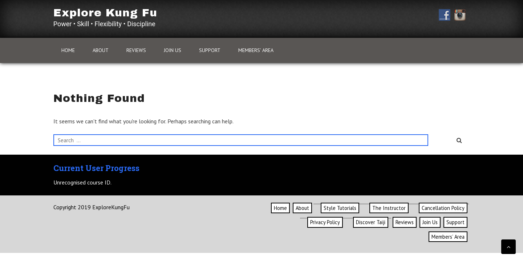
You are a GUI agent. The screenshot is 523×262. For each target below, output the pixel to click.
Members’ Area (255, 50)
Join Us (172, 50)
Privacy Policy (325, 222)
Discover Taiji (370, 222)
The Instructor (389, 208)
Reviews (136, 50)
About (101, 50)
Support (209, 50)
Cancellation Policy (443, 208)
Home (68, 50)
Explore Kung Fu (105, 13)
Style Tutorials (340, 208)
